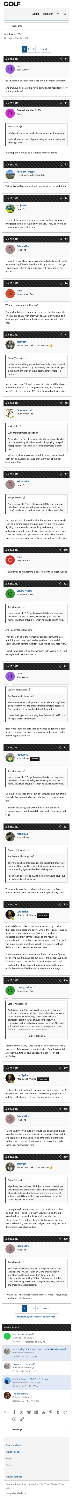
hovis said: (13, 126)
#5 (66, 239)
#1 (66, 59)
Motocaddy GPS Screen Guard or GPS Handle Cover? (39, 1349)
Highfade (16, 1337)
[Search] (65, 14)
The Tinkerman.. (20, 1393)
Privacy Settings (14, 1476)
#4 (66, 198)
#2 (66, 103)
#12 (66, 666)
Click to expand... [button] (37, 1035)
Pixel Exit (21, 1493)
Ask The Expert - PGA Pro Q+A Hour (30, 1379)
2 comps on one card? (23, 1364)
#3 (66, 164)
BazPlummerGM (20, 1382)
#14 (66, 826)
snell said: (12, 426)
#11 (66, 583)
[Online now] (13, 417)
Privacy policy (13, 1451)
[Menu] (8, 14)
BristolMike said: (16, 358)
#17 (66, 1068)
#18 (66, 1108)
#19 (66, 1156)
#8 (66, 403)
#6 (66, 283)
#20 (66, 1238)
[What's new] (58, 14)
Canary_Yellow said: (17, 689)
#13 (66, 747)
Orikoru (16, 1397)
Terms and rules (14, 1445)
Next (44, 49)
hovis (9, 38)
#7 (66, 334)
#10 (66, 549)
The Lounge (28, 1337)
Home (9, 1465)
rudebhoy (17, 1352)
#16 (66, 980)
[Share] (61, 59)
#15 (66, 904)
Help (8, 1458)
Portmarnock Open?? (23, 1334)
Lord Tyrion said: (16, 1003)
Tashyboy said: (15, 497)
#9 (66, 474)
